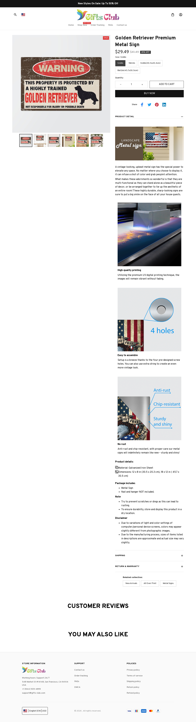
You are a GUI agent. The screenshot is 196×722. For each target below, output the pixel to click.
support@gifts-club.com (33, 693)
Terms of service (135, 675)
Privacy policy (133, 670)
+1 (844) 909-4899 (31, 689)
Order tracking (81, 675)
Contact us (79, 670)
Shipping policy (134, 681)
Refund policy (133, 693)
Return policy (133, 687)
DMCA (77, 687)
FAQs (76, 681)
